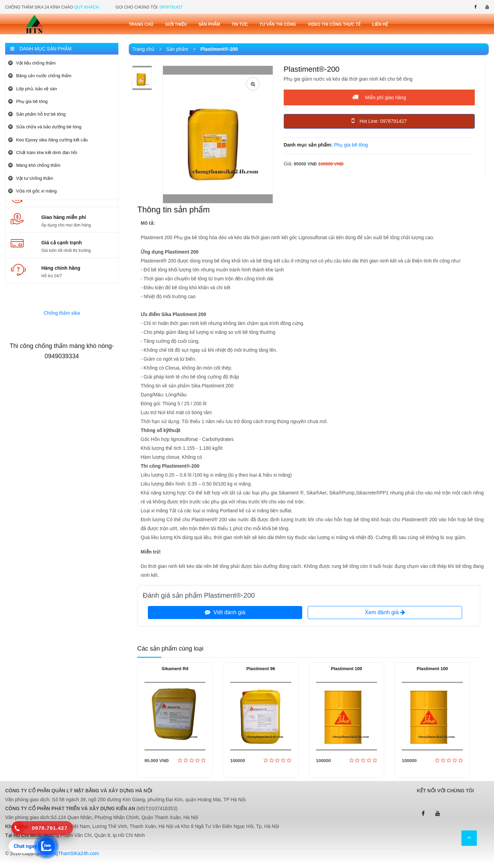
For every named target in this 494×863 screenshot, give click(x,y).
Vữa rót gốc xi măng (32, 191)
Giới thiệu (176, 24)
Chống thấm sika (62, 313)
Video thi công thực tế (334, 24)
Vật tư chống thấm (30, 178)
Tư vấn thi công (278, 24)
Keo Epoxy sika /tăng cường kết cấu (48, 139)
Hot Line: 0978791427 (379, 121)
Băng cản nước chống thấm (39, 75)
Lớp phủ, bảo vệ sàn (32, 88)
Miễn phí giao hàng (379, 97)
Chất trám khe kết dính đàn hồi (42, 152)
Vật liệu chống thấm (32, 63)
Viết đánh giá (225, 612)
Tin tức (240, 24)
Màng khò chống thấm (34, 165)
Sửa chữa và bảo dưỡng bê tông (44, 126)
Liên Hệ (380, 24)
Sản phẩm (209, 24)
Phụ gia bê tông (28, 101)
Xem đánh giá (385, 612)
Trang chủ (141, 24)
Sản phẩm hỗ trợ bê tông (37, 114)
